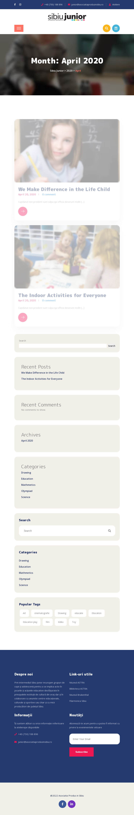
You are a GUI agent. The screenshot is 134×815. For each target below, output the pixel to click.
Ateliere (116, 4)
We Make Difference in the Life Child (42, 372)
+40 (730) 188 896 (53, 4)
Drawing (26, 472)
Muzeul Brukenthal (79, 694)
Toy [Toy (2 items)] (74, 622)
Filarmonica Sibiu (77, 700)
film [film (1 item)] (48, 622)
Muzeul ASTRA (76, 682)
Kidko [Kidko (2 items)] (61, 622)
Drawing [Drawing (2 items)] (62, 613)
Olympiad (26, 491)
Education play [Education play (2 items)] (30, 622)
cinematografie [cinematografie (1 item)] (41, 613)
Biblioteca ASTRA (78, 688)
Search (22, 340)
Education (27, 478)
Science (25, 497)
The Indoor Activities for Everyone (41, 378)
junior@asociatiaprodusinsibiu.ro (87, 4)
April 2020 (27, 440)
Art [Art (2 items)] (24, 613)
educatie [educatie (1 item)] (79, 613)
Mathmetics (28, 485)
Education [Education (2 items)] (96, 613)
